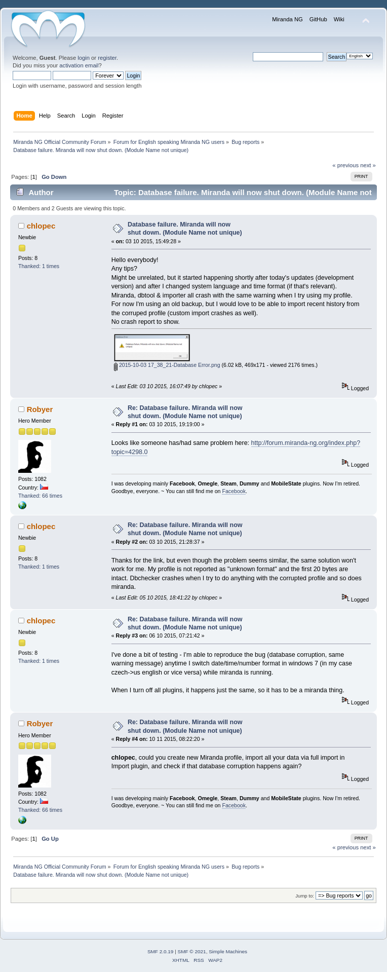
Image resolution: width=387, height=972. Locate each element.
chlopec (41, 225)
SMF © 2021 (192, 951)
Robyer (40, 409)
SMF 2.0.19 (160, 951)
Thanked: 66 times (40, 496)
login (84, 58)
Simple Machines (228, 951)
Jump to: (304, 896)
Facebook (234, 491)
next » (368, 165)
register (107, 58)
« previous (345, 165)
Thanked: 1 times (38, 266)
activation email (78, 65)
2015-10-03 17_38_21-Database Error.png (167, 365)
